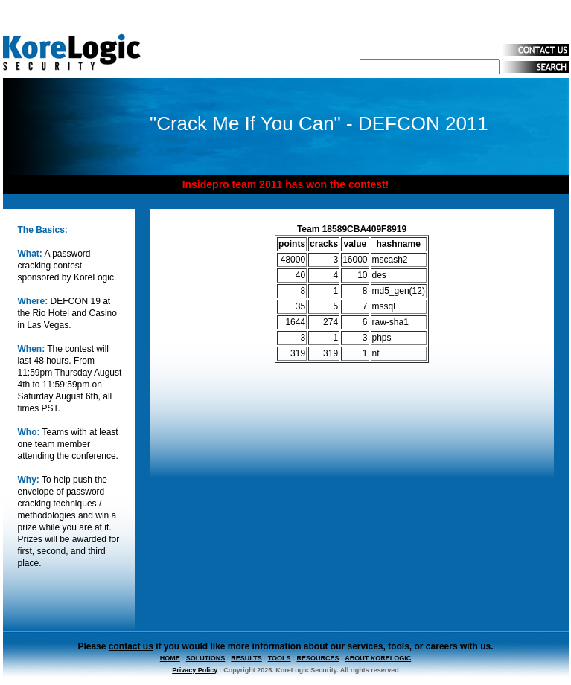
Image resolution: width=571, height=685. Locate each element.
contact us (131, 646)
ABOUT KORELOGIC (378, 658)
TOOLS (279, 658)
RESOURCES (318, 658)
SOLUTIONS (206, 658)
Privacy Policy (194, 670)
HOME (170, 658)
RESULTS (246, 658)
